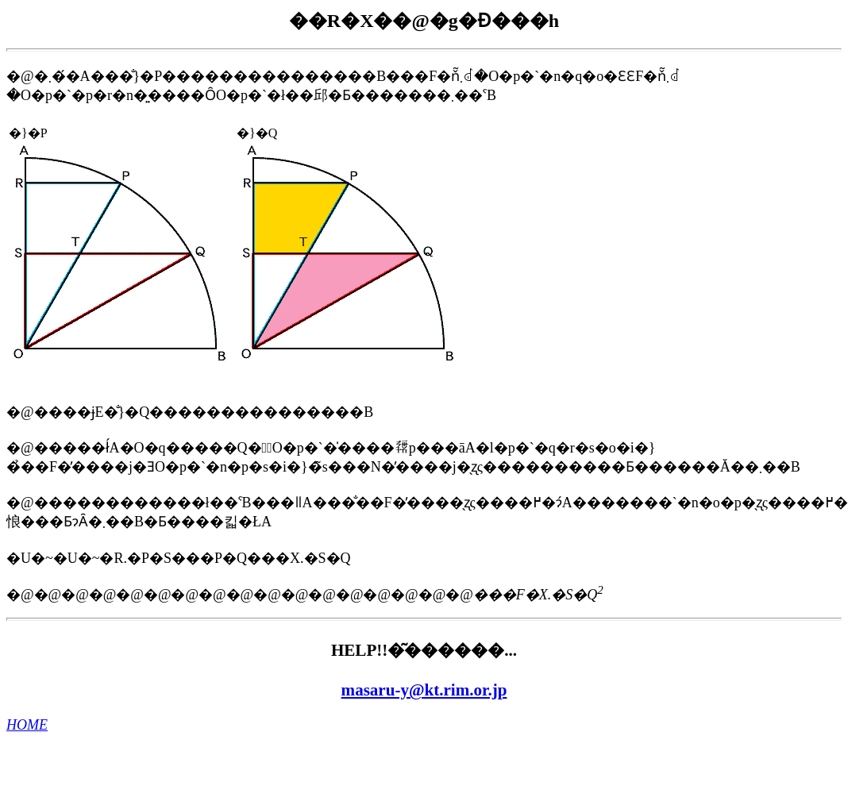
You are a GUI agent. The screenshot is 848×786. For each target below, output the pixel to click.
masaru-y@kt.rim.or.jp (424, 689)
